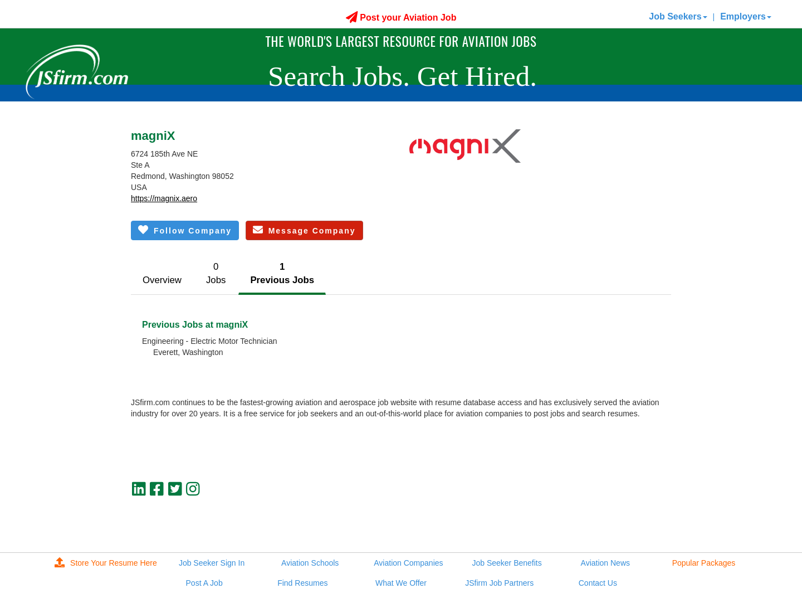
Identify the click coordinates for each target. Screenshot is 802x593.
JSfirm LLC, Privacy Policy (625, 526)
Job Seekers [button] (678, 16)
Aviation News (605, 562)
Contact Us (598, 583)
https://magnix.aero (164, 198)
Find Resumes (302, 583)
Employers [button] (745, 16)
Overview (162, 280)
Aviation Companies (408, 562)
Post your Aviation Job (401, 17)
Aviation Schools (310, 562)
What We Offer (401, 583)
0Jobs (216, 273)
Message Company (304, 230)
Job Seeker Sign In (211, 562)
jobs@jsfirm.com (642, 517)
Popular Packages (704, 562)
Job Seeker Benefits (506, 562)
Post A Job (204, 583)
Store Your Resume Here (106, 562)
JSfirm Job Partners (499, 583)
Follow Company (185, 230)
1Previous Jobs (282, 273)
